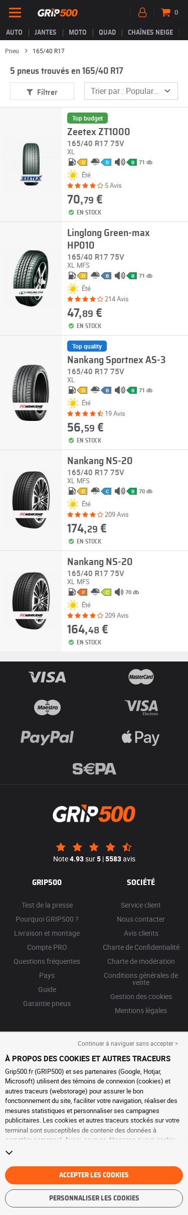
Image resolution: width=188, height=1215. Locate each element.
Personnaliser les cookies (94, 1198)
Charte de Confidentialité (141, 947)
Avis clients (141, 933)
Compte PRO (47, 947)
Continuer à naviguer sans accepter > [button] (128, 1043)
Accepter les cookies (94, 1175)
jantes (46, 32)
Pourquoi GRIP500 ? (47, 919)
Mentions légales (141, 1010)
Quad (107, 32)
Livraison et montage (47, 933)
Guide (47, 989)
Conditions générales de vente (141, 978)
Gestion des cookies (141, 996)
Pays (47, 975)
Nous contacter (141, 919)
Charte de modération (141, 961)
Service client (141, 905)
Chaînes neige (150, 32)
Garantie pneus (47, 1003)
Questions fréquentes (47, 961)
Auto (14, 32)
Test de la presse (47, 905)
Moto (78, 32)
